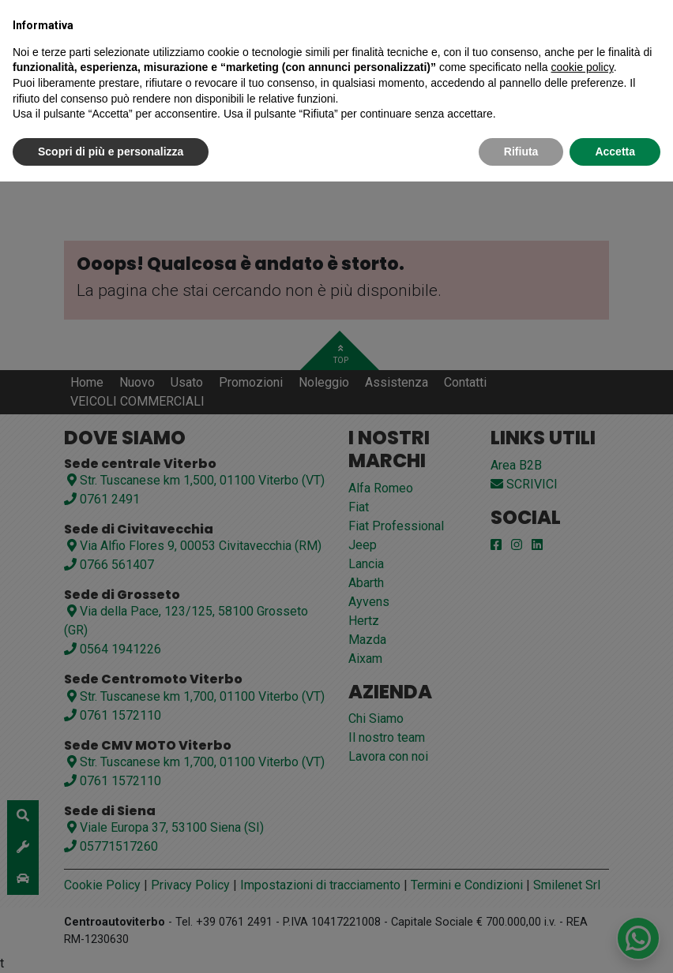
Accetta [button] (615, 151)
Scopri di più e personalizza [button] (110, 151)
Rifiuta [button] (521, 151)
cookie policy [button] (582, 67)
